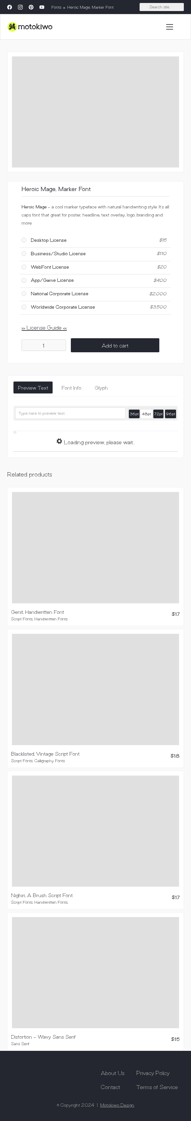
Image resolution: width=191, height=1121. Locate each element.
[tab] (33, 387)
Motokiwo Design (117, 1105)
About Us (112, 1072)
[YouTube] (41, 7)
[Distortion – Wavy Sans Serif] (95, 972)
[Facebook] (9, 7)
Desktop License (49, 240)
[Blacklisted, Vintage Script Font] (95, 689)
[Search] (162, 7)
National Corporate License (59, 293)
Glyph (101, 387)
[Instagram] (20, 7)
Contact (110, 1086)
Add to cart (115, 345)
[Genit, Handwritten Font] (95, 547)
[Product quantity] (44, 345)
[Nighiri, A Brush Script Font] (95, 831)
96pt (170, 413)
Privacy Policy (152, 1072)
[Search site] (144, 7)
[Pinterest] (31, 7)
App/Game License (52, 280)
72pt (158, 413)
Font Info (71, 387)
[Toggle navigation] (169, 27)
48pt (146, 413)
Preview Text (33, 387)
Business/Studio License (58, 253)
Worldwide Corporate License (63, 307)
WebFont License (50, 267)
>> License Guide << (44, 327)
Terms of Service (157, 1086)
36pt (134, 413)
